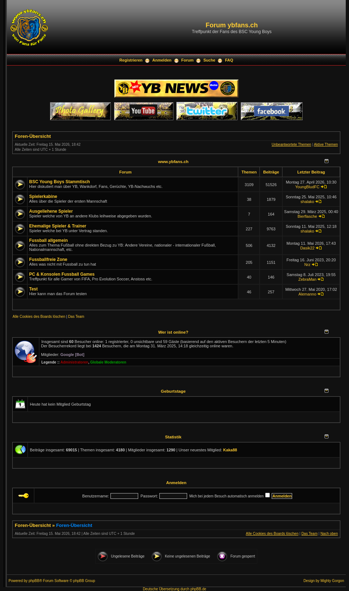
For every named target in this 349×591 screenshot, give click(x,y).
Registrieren (130, 60)
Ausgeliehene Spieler (51, 211)
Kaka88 (230, 450)
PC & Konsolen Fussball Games (62, 274)
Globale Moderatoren (108, 362)
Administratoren (74, 362)
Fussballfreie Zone (48, 259)
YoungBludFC (307, 187)
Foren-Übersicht (33, 136)
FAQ (229, 60)
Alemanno (307, 294)
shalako (307, 201)
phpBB (33, 581)
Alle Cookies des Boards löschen (39, 317)
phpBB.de (198, 589)
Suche (209, 60)
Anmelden (161, 60)
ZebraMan (307, 279)
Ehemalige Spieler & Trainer (57, 226)
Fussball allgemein (48, 240)
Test (33, 289)
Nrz (307, 264)
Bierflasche (307, 216)
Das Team (76, 317)
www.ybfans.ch (173, 161)
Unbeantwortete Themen (291, 144)
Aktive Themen (326, 144)
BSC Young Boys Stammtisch (59, 181)
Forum (187, 60)
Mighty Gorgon (332, 581)
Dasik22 (307, 248)
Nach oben (329, 534)
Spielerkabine (43, 196)
